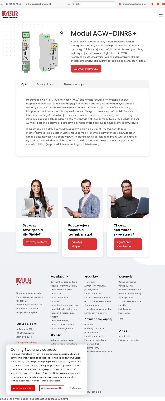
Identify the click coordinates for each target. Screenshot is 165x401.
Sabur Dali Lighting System (63, 309)
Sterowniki (89, 282)
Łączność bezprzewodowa (97, 301)
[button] (62, 33)
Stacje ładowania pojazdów (98, 309)
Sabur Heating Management (64, 305)
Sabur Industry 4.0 (59, 297)
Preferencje (75, 388)
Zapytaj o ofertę (36, 242)
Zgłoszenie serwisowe (124, 244)
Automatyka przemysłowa (63, 344)
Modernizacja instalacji (129, 293)
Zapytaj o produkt (86, 69)
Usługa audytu (125, 285)
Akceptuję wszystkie (23, 388)
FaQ (121, 318)
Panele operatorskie (94, 293)
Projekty (122, 305)
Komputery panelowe (95, 340)
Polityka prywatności (128, 340)
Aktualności (124, 336)
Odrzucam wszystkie (51, 388)
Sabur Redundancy (59, 320)
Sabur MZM (55, 293)
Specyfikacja (45, 84)
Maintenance (125, 309)
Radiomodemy (91, 347)
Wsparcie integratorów (129, 289)
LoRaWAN (88, 324)
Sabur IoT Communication (63, 285)
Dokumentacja (74, 84)
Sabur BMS (55, 301)
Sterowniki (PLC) (92, 344)
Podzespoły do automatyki (97, 297)
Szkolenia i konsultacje (129, 301)
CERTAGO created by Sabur (63, 282)
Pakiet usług (124, 313)
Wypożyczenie (125, 297)
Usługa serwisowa (127, 282)
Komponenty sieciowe (95, 313)
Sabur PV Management (61, 328)
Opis (24, 84)
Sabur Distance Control (62, 324)
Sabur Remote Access (61, 289)
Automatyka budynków (62, 340)
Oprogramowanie (93, 305)
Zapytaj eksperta (77, 244)
